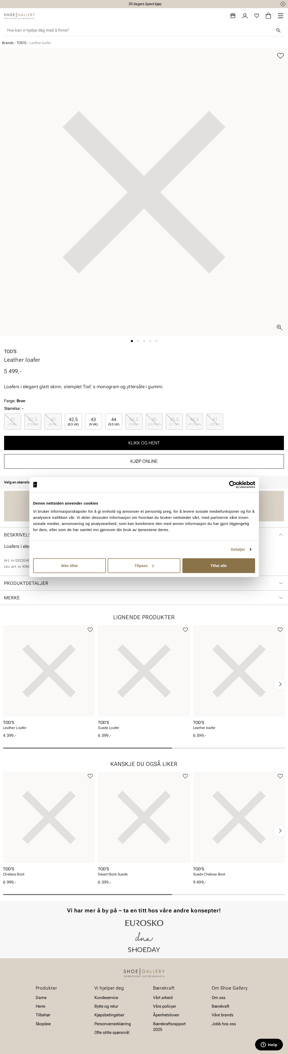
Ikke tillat (69, 565)
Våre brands (222, 1015)
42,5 (73, 421)
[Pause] (283, 4)
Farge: (14, 400)
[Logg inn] (245, 15)
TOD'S (21, 43)
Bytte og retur (106, 1006)
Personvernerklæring (112, 1023)
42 (53, 421)
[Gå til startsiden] (19, 16)
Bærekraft (220, 1006)
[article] (49, 679)
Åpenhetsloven (166, 1015)
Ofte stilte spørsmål (111, 1032)
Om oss (219, 997)
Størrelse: (12, 408)
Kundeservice (106, 997)
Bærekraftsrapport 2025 (169, 1026)
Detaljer (238, 549)
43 (93, 421)
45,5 (174, 421)
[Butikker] (233, 15)
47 (214, 421)
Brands (8, 43)
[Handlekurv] (268, 15)
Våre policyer (164, 1006)
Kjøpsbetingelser (109, 1015)
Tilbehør (43, 1015)
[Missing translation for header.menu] (280, 15)
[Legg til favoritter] (280, 55)
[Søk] (278, 30)
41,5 (33, 421)
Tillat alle (218, 565)
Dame (41, 997)
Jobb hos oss (224, 1023)
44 (113, 421)
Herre (40, 1006)
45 (154, 421)
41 (12, 421)
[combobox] (140, 30)
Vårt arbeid (163, 997)
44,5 (134, 421)
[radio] (12, 421)
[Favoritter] (256, 15)
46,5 (194, 421)
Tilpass (144, 565)
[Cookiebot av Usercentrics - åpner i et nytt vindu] (232, 485)
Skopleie (43, 1023)
